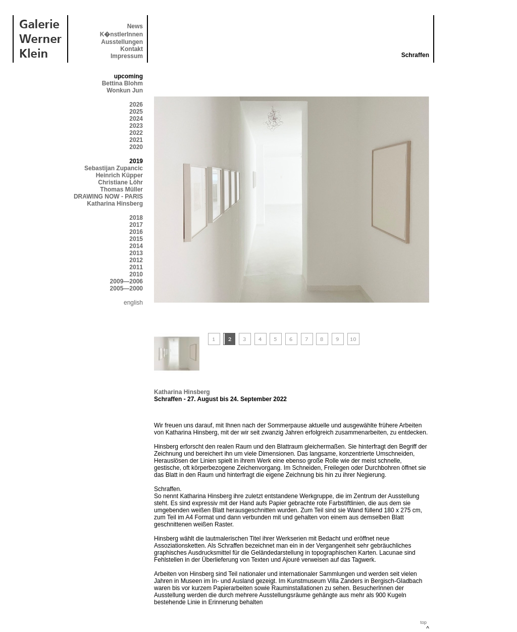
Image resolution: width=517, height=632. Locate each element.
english (133, 302)
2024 (136, 118)
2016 (136, 231)
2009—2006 (126, 281)
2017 (136, 224)
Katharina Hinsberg (115, 203)
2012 (136, 260)
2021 (136, 139)
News (135, 26)
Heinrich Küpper (119, 175)
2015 (136, 238)
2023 (136, 125)
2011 (136, 267)
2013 (136, 253)
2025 (136, 111)
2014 (136, 246)
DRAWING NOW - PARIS (108, 196)
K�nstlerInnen (121, 34)
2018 (136, 217)
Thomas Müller (121, 189)
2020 (136, 147)
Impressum (127, 56)
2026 (136, 104)
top (423, 622)
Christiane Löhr (120, 182)
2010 (136, 274)
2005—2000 (126, 288)
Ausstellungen (122, 41)
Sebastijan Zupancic (113, 168)
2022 (136, 132)
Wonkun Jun (125, 90)
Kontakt (131, 49)
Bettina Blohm (122, 83)
